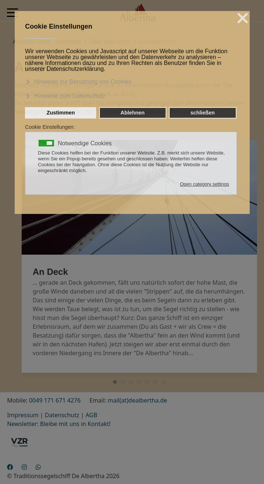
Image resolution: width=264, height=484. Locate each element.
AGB (91, 415)
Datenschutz (62, 415)
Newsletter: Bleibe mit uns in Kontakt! (59, 424)
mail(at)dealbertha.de (137, 400)
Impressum (23, 415)
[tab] (115, 382)
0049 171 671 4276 (55, 400)
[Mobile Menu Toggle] (12, 12)
